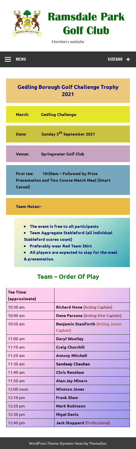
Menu (21, 59)
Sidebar (115, 59)
